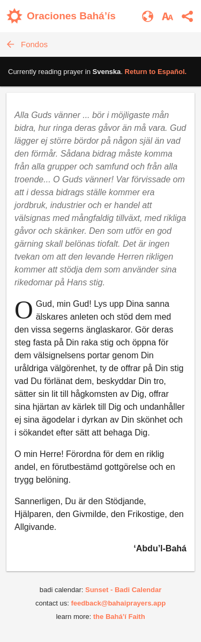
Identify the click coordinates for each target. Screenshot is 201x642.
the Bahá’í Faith (119, 617)
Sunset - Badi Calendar (123, 590)
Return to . (156, 72)
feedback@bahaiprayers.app (118, 603)
